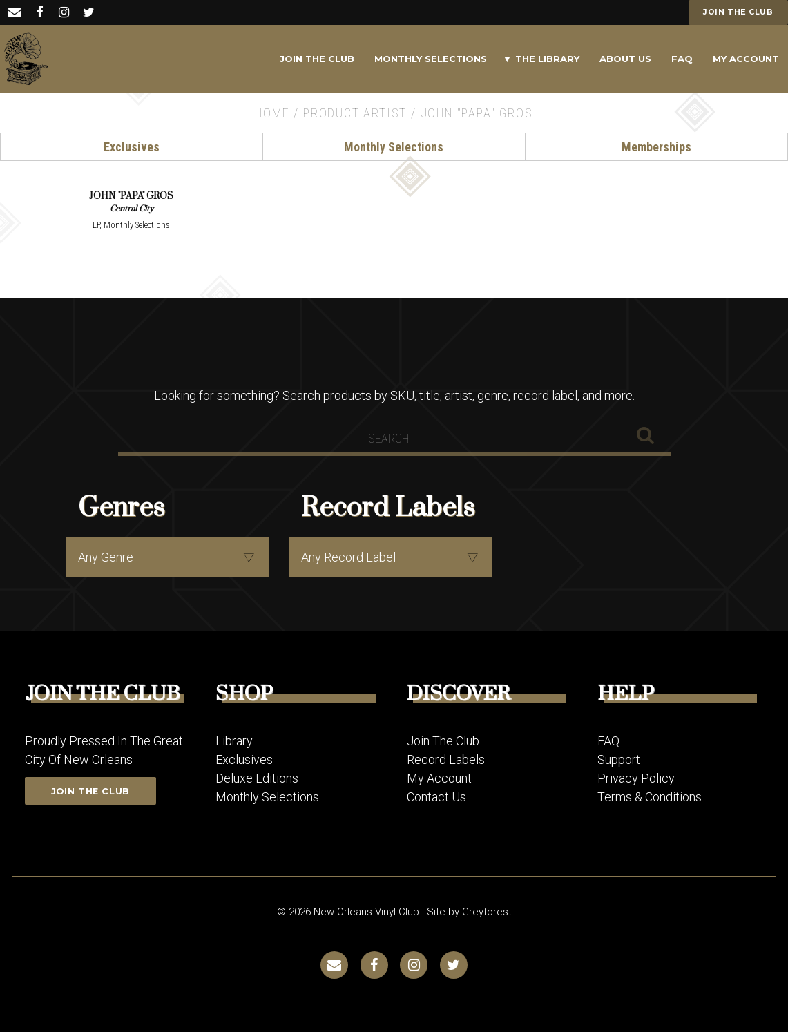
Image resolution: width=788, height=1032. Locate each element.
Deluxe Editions (256, 777)
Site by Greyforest (469, 911)
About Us (625, 58)
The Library (547, 58)
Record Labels (446, 759)
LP (96, 225)
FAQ (682, 58)
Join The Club (317, 58)
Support (618, 759)
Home (272, 113)
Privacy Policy (636, 777)
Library (234, 740)
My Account (746, 58)
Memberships (656, 147)
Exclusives (132, 147)
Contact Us (436, 796)
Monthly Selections (430, 58)
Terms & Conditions (649, 796)
